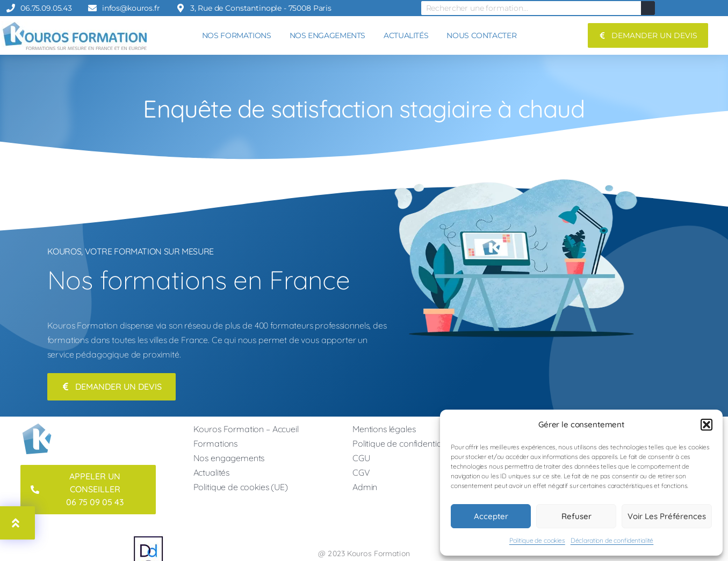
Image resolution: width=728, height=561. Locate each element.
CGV (361, 474)
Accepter (491, 516)
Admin (364, 488)
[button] (706, 424)
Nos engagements (229, 459)
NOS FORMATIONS (236, 35)
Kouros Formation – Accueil (246, 430)
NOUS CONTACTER (481, 35)
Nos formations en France (198, 280)
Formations (215, 445)
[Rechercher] (648, 8)
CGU (361, 459)
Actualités (211, 474)
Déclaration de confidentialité (612, 540)
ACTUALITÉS (406, 35)
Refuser (576, 516)
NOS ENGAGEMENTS (327, 35)
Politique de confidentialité (402, 445)
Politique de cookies (537, 540)
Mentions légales (384, 430)
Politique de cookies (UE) (240, 488)
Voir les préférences (667, 516)
